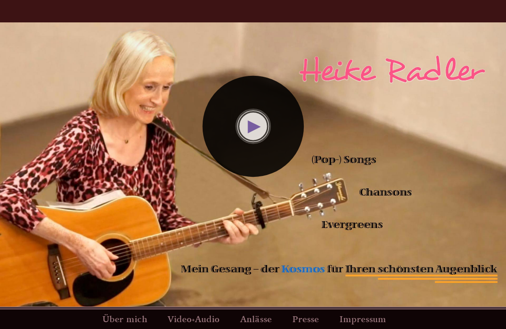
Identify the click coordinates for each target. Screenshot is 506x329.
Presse (305, 319)
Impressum (362, 319)
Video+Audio (193, 319)
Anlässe (256, 319)
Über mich (124, 319)
